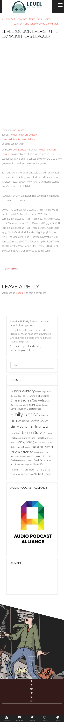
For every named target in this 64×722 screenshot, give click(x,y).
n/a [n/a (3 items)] (12, 456)
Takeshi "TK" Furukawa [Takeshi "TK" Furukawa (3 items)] (22, 469)
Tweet (6, 269)
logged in (20, 293)
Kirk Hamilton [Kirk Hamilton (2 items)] (41, 442)
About (32, 668)
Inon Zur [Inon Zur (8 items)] (42, 426)
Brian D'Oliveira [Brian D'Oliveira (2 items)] (24, 396)
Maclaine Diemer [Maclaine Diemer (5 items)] (41, 447)
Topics (32, 664)
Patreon (32, 676)
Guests (32, 660)
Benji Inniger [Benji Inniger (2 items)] (41, 392)
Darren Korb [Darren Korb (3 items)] (29, 404)
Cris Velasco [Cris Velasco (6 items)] (41, 400)
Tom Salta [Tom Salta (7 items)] (42, 469)
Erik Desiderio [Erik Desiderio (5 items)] (19, 421)
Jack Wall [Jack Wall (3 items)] (15, 433)
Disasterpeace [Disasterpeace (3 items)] (34, 408)
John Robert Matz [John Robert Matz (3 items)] (39, 437)
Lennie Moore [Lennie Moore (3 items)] (23, 447)
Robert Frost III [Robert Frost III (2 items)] (26, 460)
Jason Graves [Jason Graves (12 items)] (33, 432)
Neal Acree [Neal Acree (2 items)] (20, 457)
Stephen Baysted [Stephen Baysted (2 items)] (24, 464)
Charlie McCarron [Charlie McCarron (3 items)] (40, 395)
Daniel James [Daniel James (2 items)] (16, 405)
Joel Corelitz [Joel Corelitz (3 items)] (23, 437)
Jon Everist (18, 130)
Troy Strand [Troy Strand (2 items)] (29, 474)
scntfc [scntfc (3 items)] (13, 464)
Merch (32, 672)
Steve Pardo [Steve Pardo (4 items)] (40, 464)
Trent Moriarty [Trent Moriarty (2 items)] (16, 474)
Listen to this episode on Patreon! (19, 139)
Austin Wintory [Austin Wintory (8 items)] (22, 391)
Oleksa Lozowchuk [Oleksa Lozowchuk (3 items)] (35, 456)
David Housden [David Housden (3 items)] (18, 408)
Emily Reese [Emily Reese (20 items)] (24, 414)
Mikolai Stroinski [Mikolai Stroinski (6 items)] (21, 452)
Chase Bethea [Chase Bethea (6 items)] (20, 400)
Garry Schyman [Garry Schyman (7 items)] (22, 426)
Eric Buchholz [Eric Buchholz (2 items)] (45, 416)
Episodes (32, 656)
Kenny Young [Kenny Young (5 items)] (25, 442)
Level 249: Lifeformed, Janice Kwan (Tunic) (26, 19)
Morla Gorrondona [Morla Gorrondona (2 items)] (41, 452)
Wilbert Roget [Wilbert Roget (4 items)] (42, 474)
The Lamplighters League (23, 134)
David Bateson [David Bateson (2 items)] (42, 405)
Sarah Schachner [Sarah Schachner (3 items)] (42, 460)
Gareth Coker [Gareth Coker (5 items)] (39, 421)
